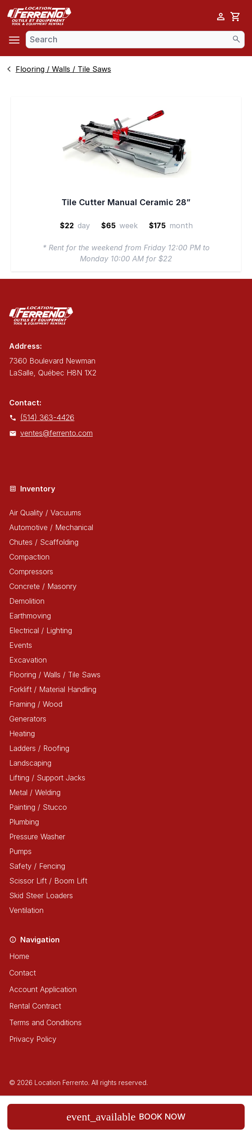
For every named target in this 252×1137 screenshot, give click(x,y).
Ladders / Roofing (39, 748)
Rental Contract (35, 1005)
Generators (27, 718)
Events (20, 645)
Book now (126, 1117)
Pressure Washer (37, 836)
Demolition (27, 601)
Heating (22, 733)
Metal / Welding (35, 792)
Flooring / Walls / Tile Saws (55, 674)
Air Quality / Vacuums (45, 512)
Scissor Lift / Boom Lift (48, 880)
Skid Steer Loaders (41, 895)
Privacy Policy (32, 1039)
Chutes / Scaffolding (43, 542)
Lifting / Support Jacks (47, 777)
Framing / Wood (35, 704)
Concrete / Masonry (43, 586)
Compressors (31, 571)
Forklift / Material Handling (52, 689)
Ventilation (26, 910)
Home (19, 956)
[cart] (235, 16)
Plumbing (24, 821)
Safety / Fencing (37, 866)
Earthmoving (30, 615)
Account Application (43, 989)
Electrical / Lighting (40, 630)
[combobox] (135, 39)
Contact (22, 972)
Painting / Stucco (38, 807)
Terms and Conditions (45, 1022)
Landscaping (30, 763)
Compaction (29, 556)
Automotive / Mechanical (51, 527)
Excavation (28, 659)
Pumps (20, 851)
